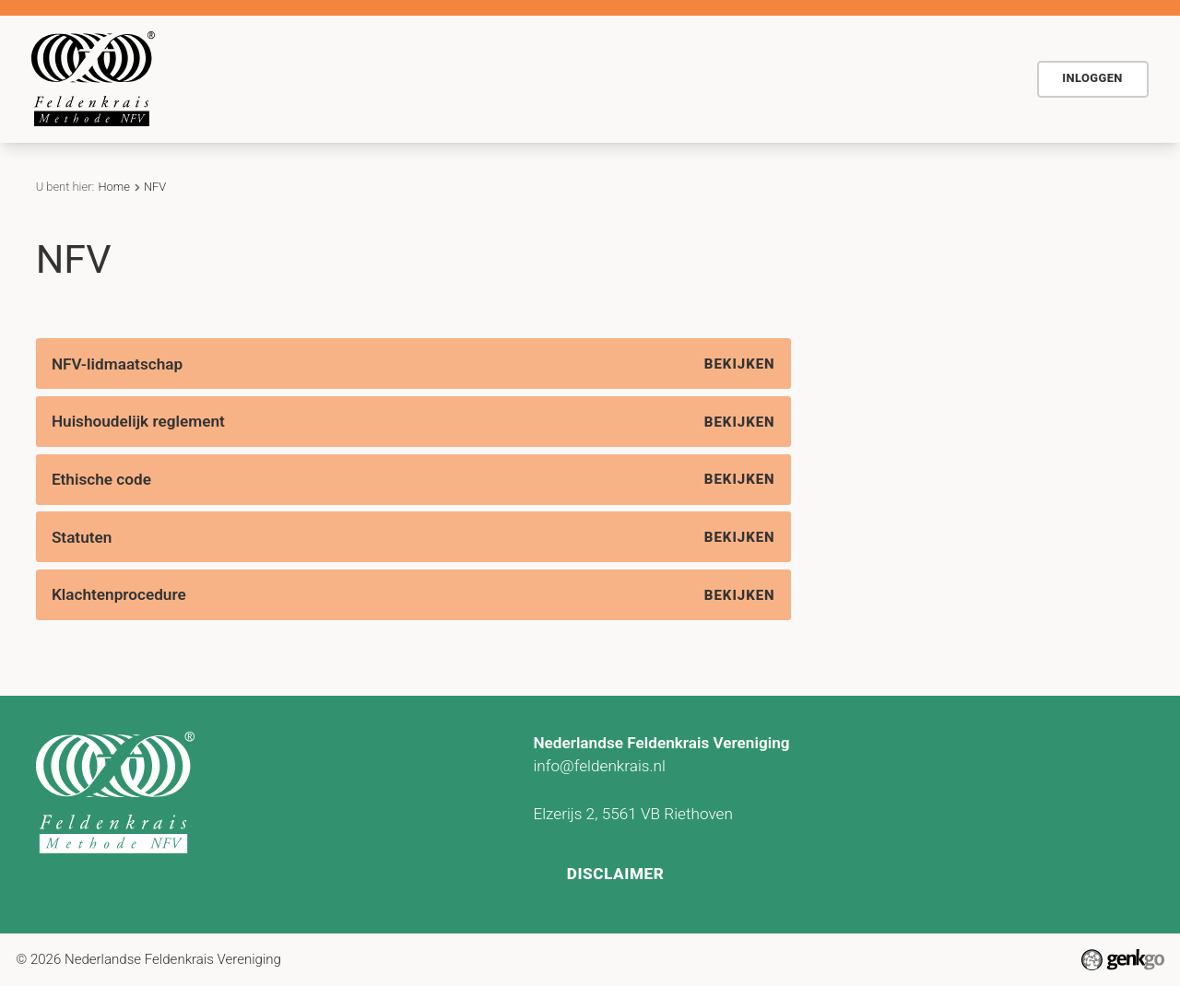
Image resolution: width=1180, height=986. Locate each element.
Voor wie (438, 78)
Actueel (614, 78)
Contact (700, 78)
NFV (977, 78)
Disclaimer (617, 870)
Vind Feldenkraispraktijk (845, 78)
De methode (332, 78)
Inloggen (1092, 78)
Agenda (528, 78)
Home (251, 78)
